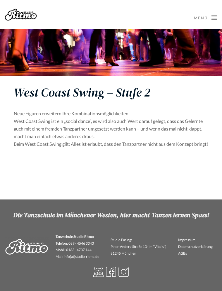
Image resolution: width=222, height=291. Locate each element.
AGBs (182, 253)
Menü (206, 17)
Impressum (186, 240)
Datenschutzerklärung (195, 246)
